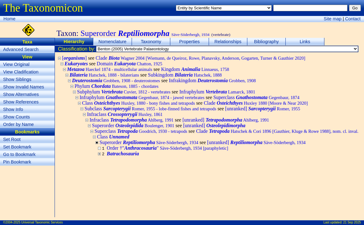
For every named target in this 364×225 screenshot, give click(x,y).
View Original (16, 64)
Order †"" (167, 148)
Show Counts (16, 116)
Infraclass (125, 114)
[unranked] (262, 108)
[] (74, 58)
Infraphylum (217, 91)
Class (138, 103)
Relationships (228, 41)
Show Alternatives (21, 94)
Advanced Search (21, 49)
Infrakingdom (212, 80)
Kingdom (195, 69)
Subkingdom (185, 75)
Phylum (116, 86)
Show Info (13, 109)
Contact (353, 18)
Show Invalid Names (23, 86)
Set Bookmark (17, 146)
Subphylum (124, 91)
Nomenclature (113, 41)
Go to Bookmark (19, 154)
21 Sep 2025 (352, 222)
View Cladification (20, 71)
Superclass (256, 97)
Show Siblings (17, 79)
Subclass (150, 108)
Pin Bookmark (17, 161)
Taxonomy (151, 41)
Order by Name (18, 124)
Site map (333, 18)
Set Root (12, 139)
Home (9, 18)
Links (305, 41)
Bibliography (266, 41)
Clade (200, 58)
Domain (129, 63)
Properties (189, 41)
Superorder (133, 125)
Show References (21, 101)
